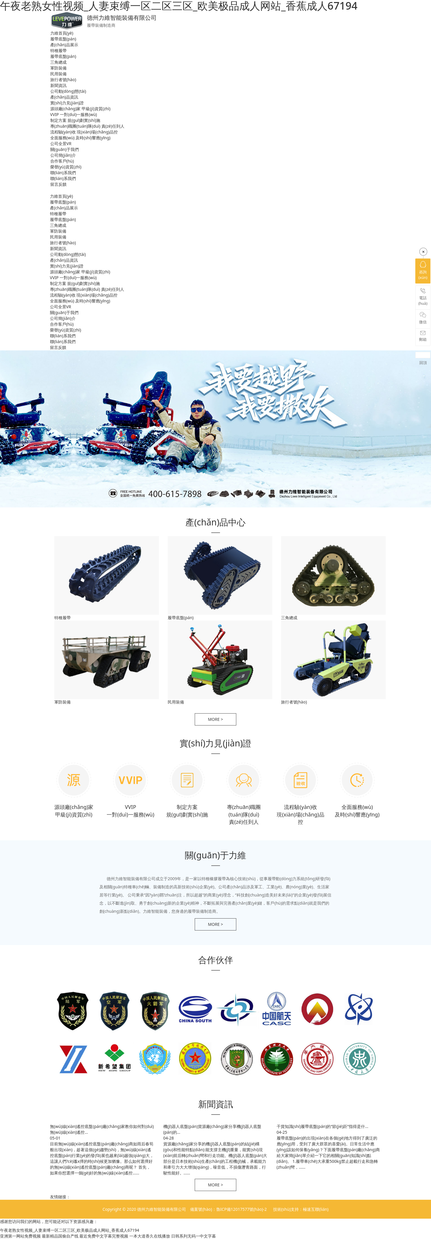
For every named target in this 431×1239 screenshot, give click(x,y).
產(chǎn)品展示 (64, 44)
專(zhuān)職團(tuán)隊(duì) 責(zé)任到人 (87, 126)
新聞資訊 (58, 85)
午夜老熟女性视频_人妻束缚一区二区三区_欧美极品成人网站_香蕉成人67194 (69, 1230)
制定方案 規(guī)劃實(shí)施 (75, 120)
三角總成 (58, 62)
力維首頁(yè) (61, 33)
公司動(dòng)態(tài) (68, 91)
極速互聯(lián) (315, 1209)
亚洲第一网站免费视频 (20, 1236)
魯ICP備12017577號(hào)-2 (242, 1209)
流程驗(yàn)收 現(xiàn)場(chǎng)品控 (84, 132)
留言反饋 (58, 184)
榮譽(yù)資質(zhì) (65, 167)
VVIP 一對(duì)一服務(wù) (73, 114)
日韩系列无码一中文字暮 (193, 1236)
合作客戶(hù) (62, 161)
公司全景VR (60, 143)
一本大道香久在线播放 (149, 1236)
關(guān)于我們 (64, 149)
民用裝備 (58, 73)
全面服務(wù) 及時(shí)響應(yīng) (80, 137)
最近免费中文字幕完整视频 (103, 1236)
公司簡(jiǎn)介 (63, 155)
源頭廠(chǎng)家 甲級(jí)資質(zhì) (80, 108)
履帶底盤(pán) (63, 39)
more (215, 719)
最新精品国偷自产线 (60, 1236)
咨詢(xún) (423, 270)
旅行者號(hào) (63, 79)
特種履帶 (58, 50)
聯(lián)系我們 (63, 172)
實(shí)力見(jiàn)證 (67, 103)
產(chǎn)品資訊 (64, 97)
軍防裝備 (58, 68)
